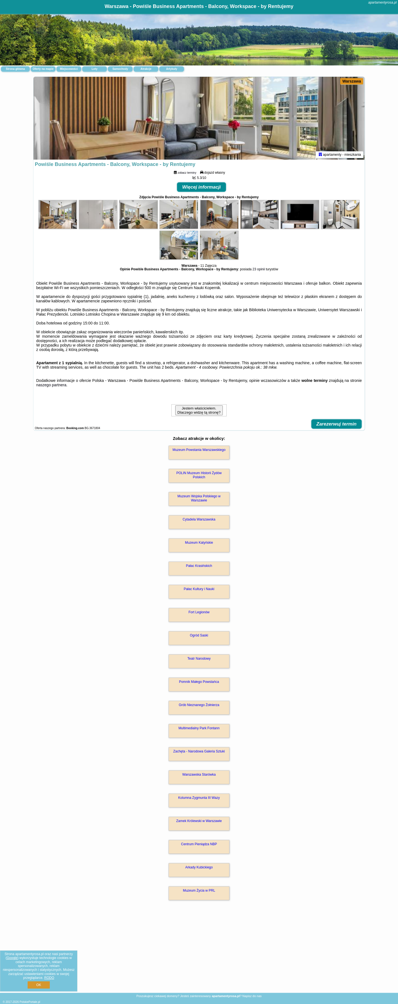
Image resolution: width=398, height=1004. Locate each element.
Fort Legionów (199, 612)
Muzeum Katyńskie (199, 543)
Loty (94, 68)
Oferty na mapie (43, 68)
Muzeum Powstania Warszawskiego (199, 450)
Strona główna (15, 68)
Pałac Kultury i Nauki (199, 589)
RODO (49, 978)
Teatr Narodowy (199, 658)
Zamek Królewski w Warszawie (199, 821)
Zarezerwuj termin (336, 424)
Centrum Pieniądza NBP (199, 844)
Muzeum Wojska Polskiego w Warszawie (199, 498)
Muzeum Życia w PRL (199, 890)
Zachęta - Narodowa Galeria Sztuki (199, 751)
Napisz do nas (252, 996)
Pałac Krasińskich (199, 566)
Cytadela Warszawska (199, 519)
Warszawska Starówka (199, 774)
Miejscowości (69, 68)
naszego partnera (51, 385)
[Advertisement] (199, 952)
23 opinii (259, 269)
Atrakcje (145, 68)
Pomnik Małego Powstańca (199, 682)
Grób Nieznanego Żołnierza (199, 705)
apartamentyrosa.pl (382, 2)
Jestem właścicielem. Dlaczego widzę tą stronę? (199, 410)
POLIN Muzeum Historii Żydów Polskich (199, 475)
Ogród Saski (199, 635)
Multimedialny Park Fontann (199, 728)
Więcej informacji (201, 187)
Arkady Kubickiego (199, 867)
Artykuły (171, 68)
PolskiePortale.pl (30, 1001)
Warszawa (351, 81)
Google (12, 958)
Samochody (120, 68)
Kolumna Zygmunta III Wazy (199, 798)
